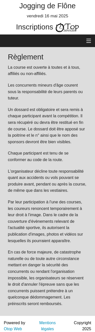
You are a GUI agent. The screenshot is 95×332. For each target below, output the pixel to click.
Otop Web (13, 329)
